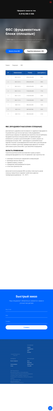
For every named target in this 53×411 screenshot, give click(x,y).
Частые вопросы (13, 364)
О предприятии (30, 349)
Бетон (28, 360)
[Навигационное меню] (51, 2)
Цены (28, 350)
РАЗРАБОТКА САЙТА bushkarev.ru (17, 382)
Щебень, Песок (30, 364)
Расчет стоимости (14, 360)
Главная (8, 65)
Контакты (29, 352)
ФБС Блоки (29, 362)
